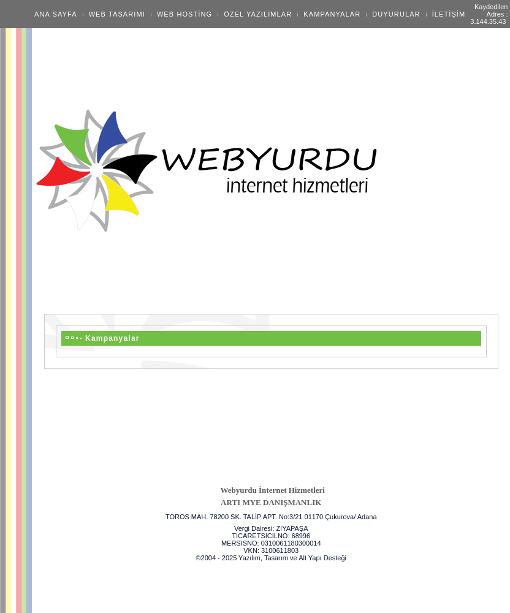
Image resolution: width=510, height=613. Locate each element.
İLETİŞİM (449, 14)
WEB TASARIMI (117, 14)
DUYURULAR (396, 14)
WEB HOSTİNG (184, 14)
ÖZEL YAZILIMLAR (258, 14)
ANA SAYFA (55, 14)
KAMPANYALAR (331, 14)
